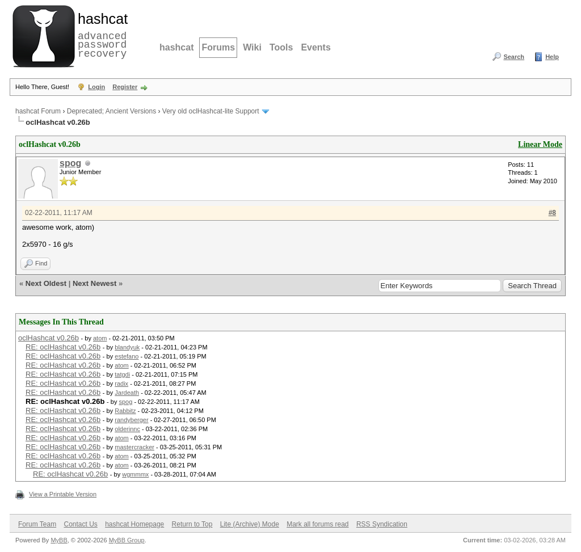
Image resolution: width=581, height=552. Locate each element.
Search (513, 56)
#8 (552, 213)
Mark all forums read (317, 524)
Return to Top (192, 524)
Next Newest (94, 283)
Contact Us (80, 524)
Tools (281, 47)
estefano (126, 356)
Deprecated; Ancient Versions (111, 111)
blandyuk (127, 347)
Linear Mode (540, 144)
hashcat (176, 47)
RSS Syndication (381, 524)
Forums (218, 47)
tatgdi (122, 374)
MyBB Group (127, 540)
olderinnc (127, 428)
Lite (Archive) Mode (249, 524)
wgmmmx (135, 474)
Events (315, 47)
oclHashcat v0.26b (48, 338)
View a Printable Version (62, 494)
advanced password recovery (100, 34)
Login (96, 86)
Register (124, 86)
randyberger (131, 419)
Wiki (252, 47)
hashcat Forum (38, 111)
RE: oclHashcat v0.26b (63, 347)
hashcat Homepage (134, 524)
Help (552, 56)
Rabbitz (125, 410)
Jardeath (127, 392)
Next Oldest (46, 283)
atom (100, 338)
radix (121, 383)
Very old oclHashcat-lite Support (210, 111)
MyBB (58, 540)
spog (70, 163)
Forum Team (37, 524)
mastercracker (134, 447)
